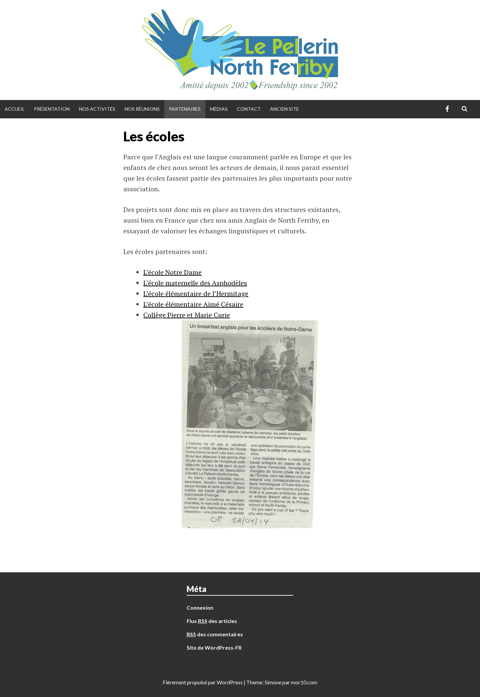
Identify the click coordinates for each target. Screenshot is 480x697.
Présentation (52, 109)
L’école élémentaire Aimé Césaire (193, 304)
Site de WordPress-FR (214, 647)
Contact (249, 109)
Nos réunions (142, 109)
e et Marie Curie (206, 314)
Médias (219, 109)
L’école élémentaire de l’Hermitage (195, 293)
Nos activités (97, 109)
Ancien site (284, 109)
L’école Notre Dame (172, 272)
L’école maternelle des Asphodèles (195, 282)
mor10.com (304, 682)
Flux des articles (212, 621)
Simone (273, 682)
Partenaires (185, 109)
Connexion (200, 607)
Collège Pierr (162, 314)
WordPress (230, 682)
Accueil (15, 109)
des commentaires (215, 634)
